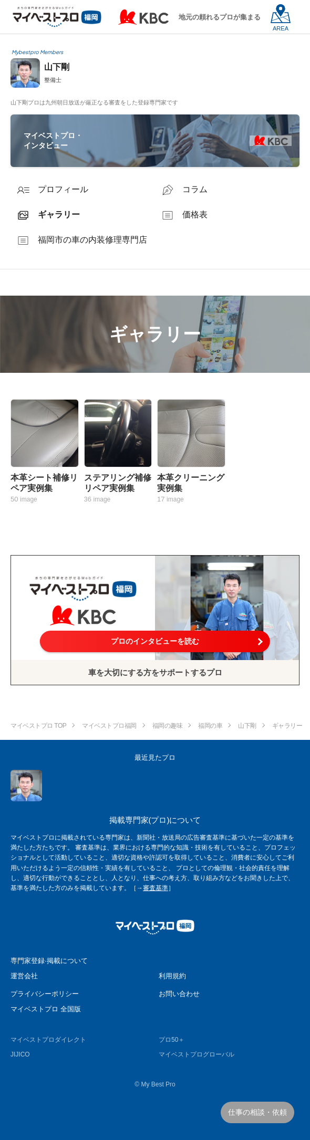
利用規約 (172, 976)
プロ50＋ (171, 1039)
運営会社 (24, 976)
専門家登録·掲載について (49, 961)
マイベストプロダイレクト (48, 1039)
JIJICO (20, 1054)
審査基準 (155, 888)
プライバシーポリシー (45, 994)
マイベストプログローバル (196, 1054)
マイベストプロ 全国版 (46, 1009)
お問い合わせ (179, 994)
